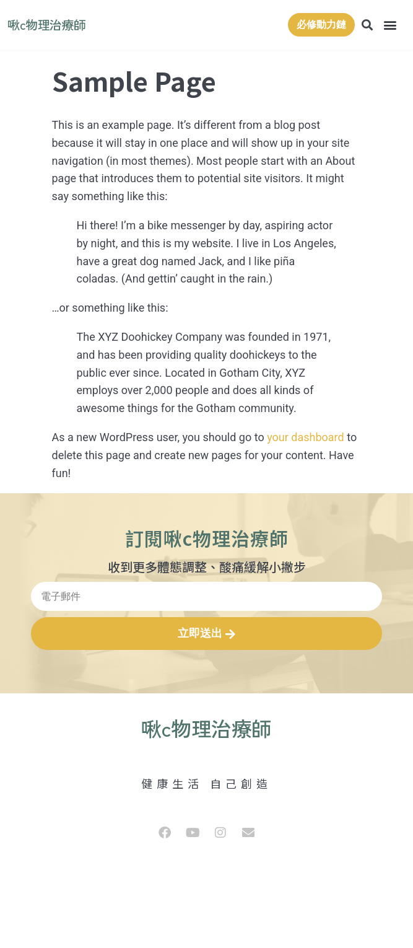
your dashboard (305, 437)
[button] (390, 25)
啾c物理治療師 (46, 24)
